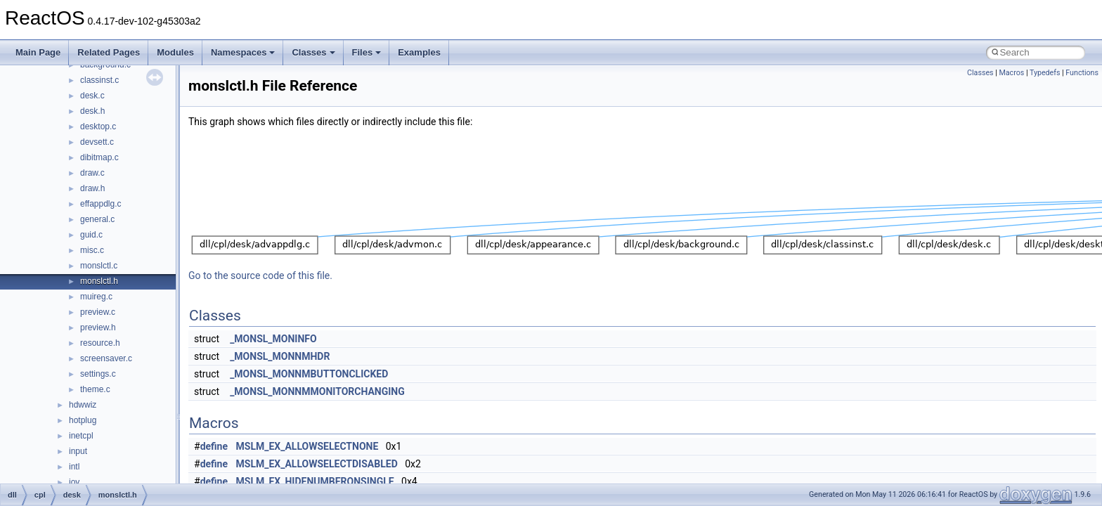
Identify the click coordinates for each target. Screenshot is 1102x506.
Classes (313, 52)
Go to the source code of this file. (260, 275)
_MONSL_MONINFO (273, 338)
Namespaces (243, 52)
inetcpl (81, 436)
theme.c (95, 389)
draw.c (92, 173)
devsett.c (97, 142)
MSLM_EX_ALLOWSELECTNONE (307, 446)
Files (367, 52)
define (214, 446)
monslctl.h (99, 281)
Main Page (37, 52)
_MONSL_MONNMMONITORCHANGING (317, 391)
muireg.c (96, 296)
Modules (175, 52)
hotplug (82, 420)
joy (74, 482)
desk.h (92, 111)
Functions (1081, 72)
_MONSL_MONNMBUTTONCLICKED (309, 373)
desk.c (92, 95)
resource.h (100, 343)
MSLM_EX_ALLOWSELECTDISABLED (317, 463)
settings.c (98, 374)
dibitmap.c (99, 157)
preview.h (98, 327)
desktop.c (98, 126)
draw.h (92, 188)
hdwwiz (82, 405)
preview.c (97, 312)
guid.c (91, 235)
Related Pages (108, 52)
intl (74, 467)
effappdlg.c (101, 204)
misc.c (92, 250)
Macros (1011, 72)
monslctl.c (98, 266)
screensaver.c (106, 358)
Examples (419, 52)
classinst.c (99, 80)
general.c (97, 219)
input (78, 451)
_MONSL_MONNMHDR (280, 356)
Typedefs (1045, 72)
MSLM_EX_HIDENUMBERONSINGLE (315, 481)
